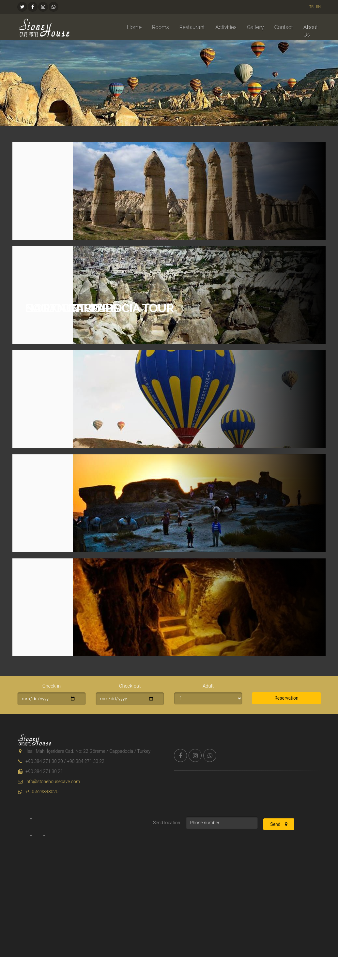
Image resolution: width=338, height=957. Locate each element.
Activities (226, 27)
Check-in (51, 686)
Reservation (286, 698)
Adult (208, 686)
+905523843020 (37, 791)
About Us (310, 31)
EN (318, 7)
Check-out (130, 686)
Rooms (160, 27)
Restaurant (192, 27)
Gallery (255, 27)
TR (311, 7)
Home (134, 27)
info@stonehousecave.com (48, 781)
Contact (283, 27)
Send (278, 824)
